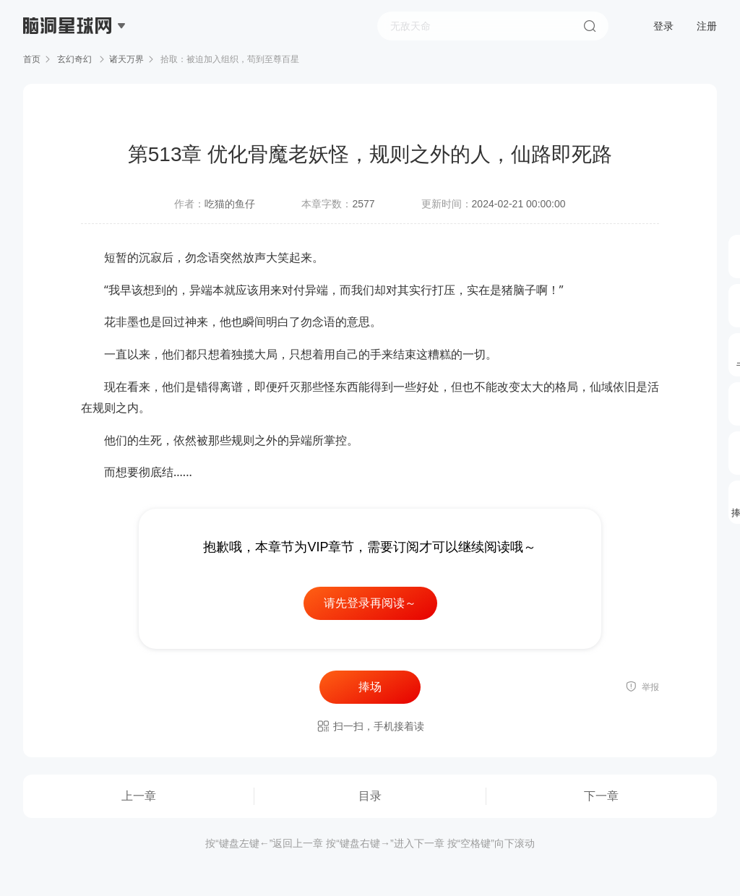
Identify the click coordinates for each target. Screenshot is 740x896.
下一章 (601, 796)
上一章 (138, 796)
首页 (31, 59)
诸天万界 (126, 59)
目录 (370, 796)
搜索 (589, 26)
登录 (663, 26)
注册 (707, 26)
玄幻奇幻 (75, 59)
